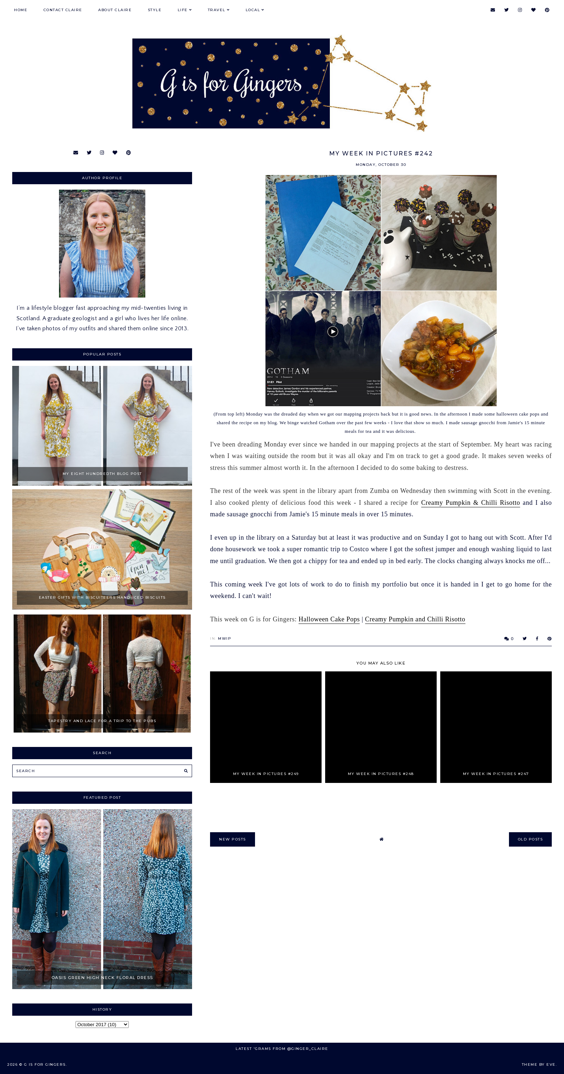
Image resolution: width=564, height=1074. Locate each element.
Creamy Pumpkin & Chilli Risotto (470, 502)
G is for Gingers (45, 1064)
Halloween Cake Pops (329, 619)
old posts (530, 839)
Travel (217, 10)
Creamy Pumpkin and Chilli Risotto (415, 619)
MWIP (224, 638)
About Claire (115, 10)
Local (253, 10)
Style (155, 10)
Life (183, 10)
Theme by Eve (539, 1064)
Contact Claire (63, 10)
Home (20, 10)
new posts (232, 839)
